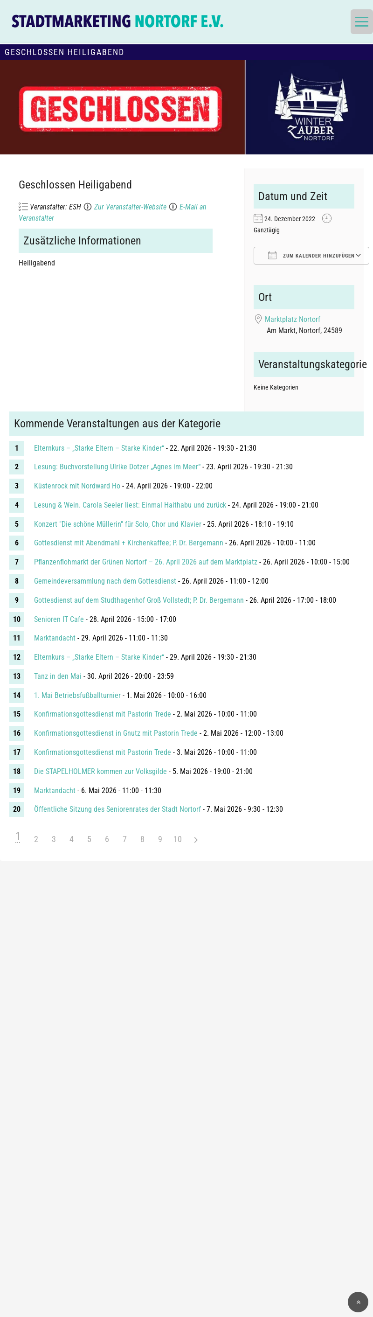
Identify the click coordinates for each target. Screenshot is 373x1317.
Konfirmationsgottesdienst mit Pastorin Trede (102, 714)
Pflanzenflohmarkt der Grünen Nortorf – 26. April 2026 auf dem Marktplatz (145, 561)
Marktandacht (55, 638)
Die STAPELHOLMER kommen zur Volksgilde (100, 771)
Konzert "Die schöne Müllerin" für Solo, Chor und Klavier (117, 524)
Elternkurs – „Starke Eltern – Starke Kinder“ (99, 448)
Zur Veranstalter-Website (130, 206)
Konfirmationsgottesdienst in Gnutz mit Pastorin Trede (116, 733)
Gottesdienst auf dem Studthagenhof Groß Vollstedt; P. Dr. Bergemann (139, 600)
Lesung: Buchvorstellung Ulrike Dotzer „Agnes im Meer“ (117, 466)
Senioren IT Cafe (59, 619)
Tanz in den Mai (58, 676)
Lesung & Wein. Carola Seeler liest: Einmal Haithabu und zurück (130, 505)
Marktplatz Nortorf (292, 319)
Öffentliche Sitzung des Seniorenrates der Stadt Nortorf (117, 809)
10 (177, 839)
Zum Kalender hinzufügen (311, 255)
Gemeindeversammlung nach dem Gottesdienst (105, 581)
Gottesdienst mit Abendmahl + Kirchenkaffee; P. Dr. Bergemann (128, 542)
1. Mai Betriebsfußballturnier (77, 695)
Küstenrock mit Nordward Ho (77, 485)
